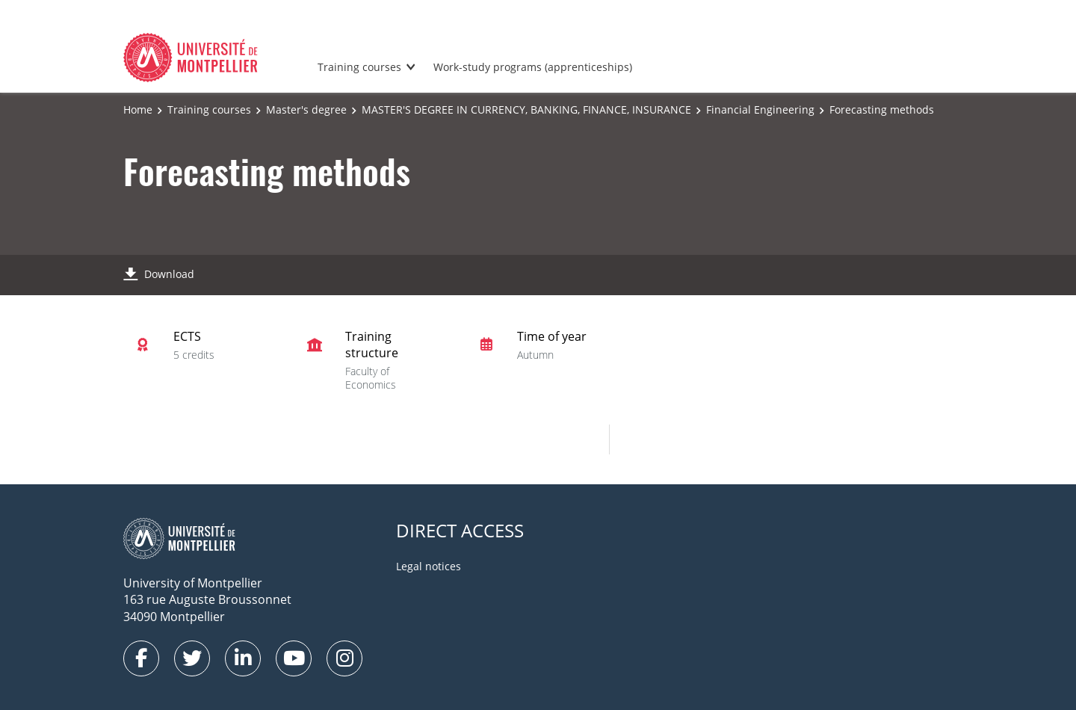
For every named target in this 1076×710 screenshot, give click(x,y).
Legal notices (428, 566)
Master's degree (306, 109)
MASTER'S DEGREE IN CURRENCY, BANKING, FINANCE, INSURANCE (526, 109)
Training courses (359, 67)
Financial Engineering (760, 109)
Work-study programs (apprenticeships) (532, 67)
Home (137, 109)
